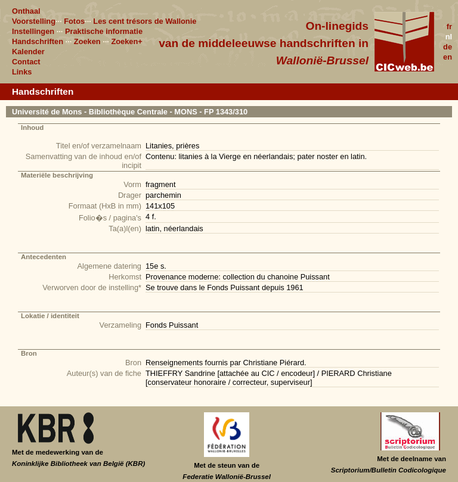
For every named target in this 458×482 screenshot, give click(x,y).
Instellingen (33, 31)
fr (449, 26)
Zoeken (87, 41)
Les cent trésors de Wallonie (144, 21)
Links (22, 71)
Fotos (74, 21)
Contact (26, 61)
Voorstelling (33, 21)
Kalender (28, 51)
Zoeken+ (126, 41)
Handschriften (37, 41)
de (447, 46)
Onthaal (26, 11)
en (447, 56)
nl (448, 36)
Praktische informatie (104, 31)
